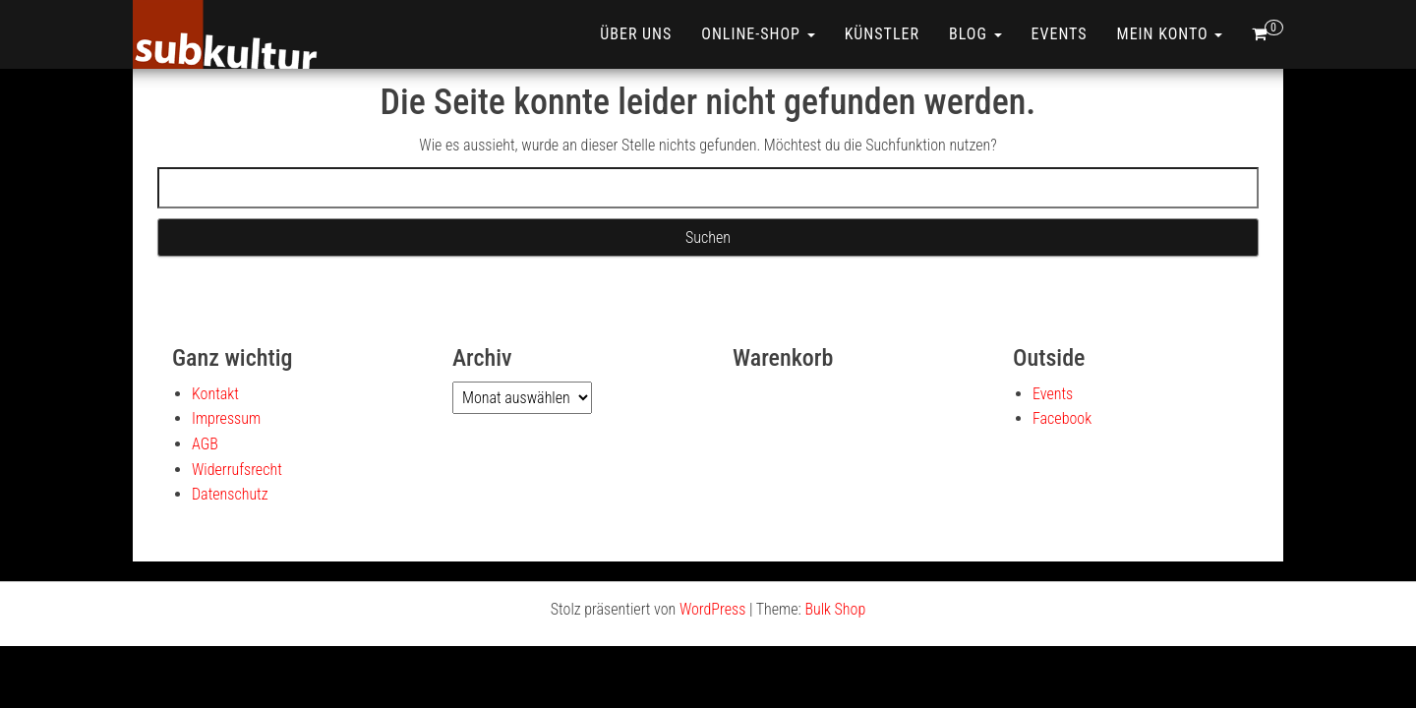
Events (1060, 34)
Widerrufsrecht (237, 469)
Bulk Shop (834, 609)
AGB (205, 444)
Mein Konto (1170, 34)
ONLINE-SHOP (757, 34)
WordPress (712, 609)
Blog (975, 34)
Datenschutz (230, 494)
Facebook (1062, 418)
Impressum (226, 418)
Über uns (636, 34)
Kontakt (215, 393)
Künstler (882, 34)
